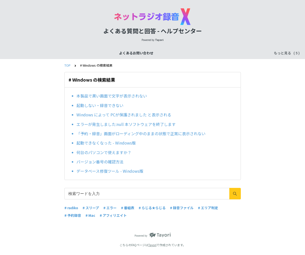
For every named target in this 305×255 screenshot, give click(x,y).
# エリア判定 (208, 207)
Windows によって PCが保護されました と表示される (123, 115)
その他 (242, 52)
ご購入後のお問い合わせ (183, 52)
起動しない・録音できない (99, 105)
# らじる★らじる (152, 207)
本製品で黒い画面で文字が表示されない (111, 96)
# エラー (110, 207)
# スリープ (91, 207)
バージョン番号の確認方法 (99, 162)
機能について (103, 52)
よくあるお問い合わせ (68, 52)
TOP (67, 65)
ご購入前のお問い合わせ (139, 52)
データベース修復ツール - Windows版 (109, 171)
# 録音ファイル (182, 207)
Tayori (152, 245)
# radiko (71, 207)
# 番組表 (127, 207)
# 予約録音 (72, 215)
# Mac (90, 215)
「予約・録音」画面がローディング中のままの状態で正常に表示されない (141, 133)
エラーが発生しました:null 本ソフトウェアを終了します (126, 124)
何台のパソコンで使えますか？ (103, 152)
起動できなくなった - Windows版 (106, 143)
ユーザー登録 (219, 52)
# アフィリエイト (113, 215)
